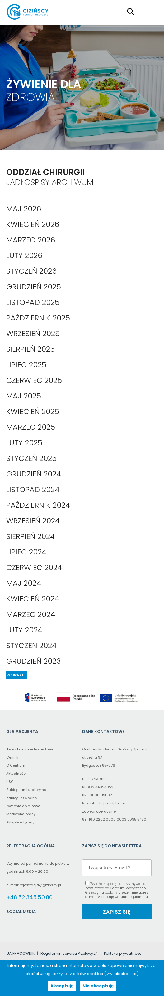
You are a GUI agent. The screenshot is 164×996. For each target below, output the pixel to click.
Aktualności (16, 773)
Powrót (16, 675)
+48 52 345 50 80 (29, 897)
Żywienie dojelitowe (23, 805)
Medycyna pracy (20, 814)
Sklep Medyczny (20, 822)
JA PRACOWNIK (21, 953)
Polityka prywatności (123, 953)
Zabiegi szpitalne (21, 797)
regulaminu (138, 897)
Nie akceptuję (98, 986)
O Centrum (15, 765)
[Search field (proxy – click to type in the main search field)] (132, 11)
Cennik (12, 757)
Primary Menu (150, 11)
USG (10, 781)
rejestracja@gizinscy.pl (40, 884)
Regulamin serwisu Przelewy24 (69, 953)
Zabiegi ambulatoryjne (26, 789)
